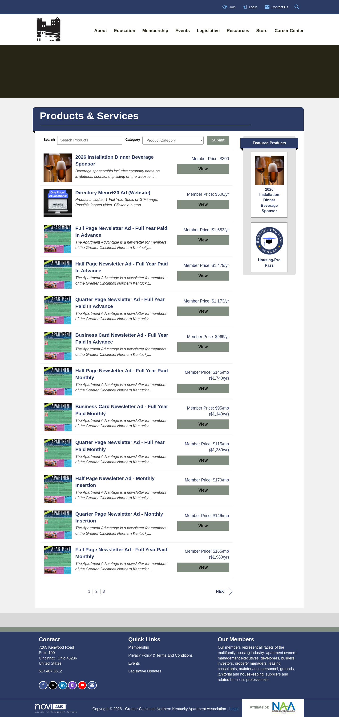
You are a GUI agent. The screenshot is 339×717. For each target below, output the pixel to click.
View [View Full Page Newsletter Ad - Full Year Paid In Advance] (203, 240)
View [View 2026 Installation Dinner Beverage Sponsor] (203, 168)
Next (224, 591)
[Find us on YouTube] (82, 685)
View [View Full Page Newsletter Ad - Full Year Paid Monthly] (203, 567)
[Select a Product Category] (173, 140)
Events (182, 30)
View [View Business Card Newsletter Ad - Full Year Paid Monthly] (203, 424)
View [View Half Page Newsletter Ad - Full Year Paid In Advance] (203, 275)
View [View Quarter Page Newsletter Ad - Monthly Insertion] (203, 525)
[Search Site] (297, 7)
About (100, 30)
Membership (155, 30)
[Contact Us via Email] (92, 685)
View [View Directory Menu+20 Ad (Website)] (203, 204)
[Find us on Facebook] (43, 685)
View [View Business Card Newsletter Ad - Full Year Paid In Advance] (203, 346)
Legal (233, 709)
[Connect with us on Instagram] (72, 685)
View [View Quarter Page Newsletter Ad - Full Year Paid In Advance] (203, 311)
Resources (238, 30)
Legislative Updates (144, 671)
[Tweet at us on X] (52, 685)
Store (261, 30)
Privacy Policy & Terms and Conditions (160, 655)
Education (124, 30)
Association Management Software (56, 708)
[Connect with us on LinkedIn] (62, 685)
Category (132, 139)
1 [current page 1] (89, 591)
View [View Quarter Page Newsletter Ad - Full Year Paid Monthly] (203, 460)
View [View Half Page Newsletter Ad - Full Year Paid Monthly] (203, 388)
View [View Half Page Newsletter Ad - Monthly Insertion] (203, 490)
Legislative (208, 30)
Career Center (289, 30)
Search (49, 139)
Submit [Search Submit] (218, 140)
